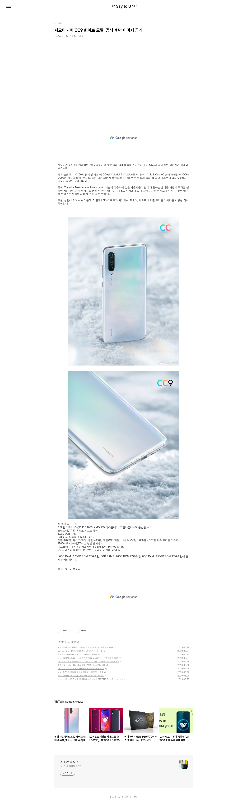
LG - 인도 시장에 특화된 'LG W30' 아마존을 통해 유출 (81, 668)
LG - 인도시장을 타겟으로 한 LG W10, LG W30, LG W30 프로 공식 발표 (88, 661)
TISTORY (124, 797)
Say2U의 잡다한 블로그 (70, 766)
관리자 (134, 797)
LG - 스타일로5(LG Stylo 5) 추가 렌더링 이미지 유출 (80, 651)
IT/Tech (60, 642)
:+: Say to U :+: (123, 6)
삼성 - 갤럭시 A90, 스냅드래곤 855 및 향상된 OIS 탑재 (81, 676)
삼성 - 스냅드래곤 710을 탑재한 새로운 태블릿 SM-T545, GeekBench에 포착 (90, 679)
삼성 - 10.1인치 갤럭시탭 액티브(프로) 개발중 (77, 654)
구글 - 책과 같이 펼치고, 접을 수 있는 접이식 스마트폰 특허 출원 (85, 647)
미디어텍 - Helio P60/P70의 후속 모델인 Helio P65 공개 (81, 665)
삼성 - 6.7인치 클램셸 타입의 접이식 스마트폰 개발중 (80, 672)
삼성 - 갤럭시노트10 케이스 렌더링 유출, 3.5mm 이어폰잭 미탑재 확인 (88, 658)
